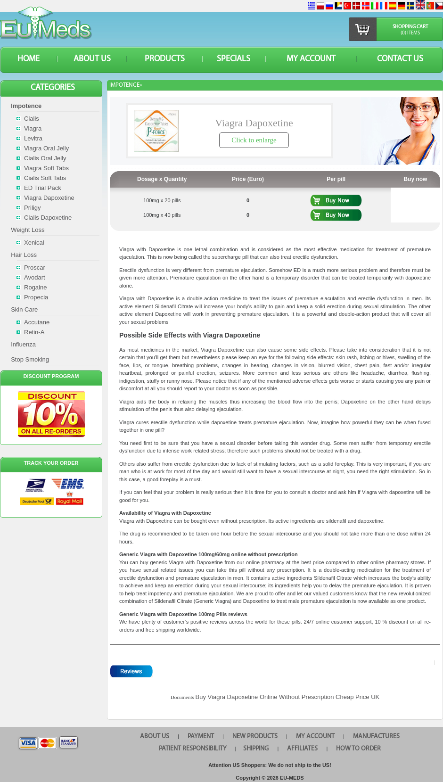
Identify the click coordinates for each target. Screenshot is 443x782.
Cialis (31, 118)
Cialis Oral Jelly (45, 158)
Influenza (23, 344)
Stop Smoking (30, 359)
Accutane (36, 322)
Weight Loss (27, 229)
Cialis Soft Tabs (45, 177)
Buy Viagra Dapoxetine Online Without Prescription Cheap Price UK (288, 696)
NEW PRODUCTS (255, 736)
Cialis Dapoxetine (48, 217)
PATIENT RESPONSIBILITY (193, 748)
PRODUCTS (165, 59)
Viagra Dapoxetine (49, 197)
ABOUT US (92, 59)
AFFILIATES (302, 748)
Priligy (32, 207)
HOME (28, 59)
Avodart (34, 277)
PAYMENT (201, 736)
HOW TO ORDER (358, 748)
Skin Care (24, 309)
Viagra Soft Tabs (46, 168)
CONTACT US (400, 59)
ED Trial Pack (42, 187)
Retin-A (34, 332)
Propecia (36, 297)
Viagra (32, 128)
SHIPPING (256, 748)
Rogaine (35, 287)
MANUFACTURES (376, 736)
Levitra (33, 138)
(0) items (410, 33)
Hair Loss (24, 254)
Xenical (34, 242)
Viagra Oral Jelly (46, 148)
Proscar (34, 267)
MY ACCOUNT (311, 59)
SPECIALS (233, 59)
